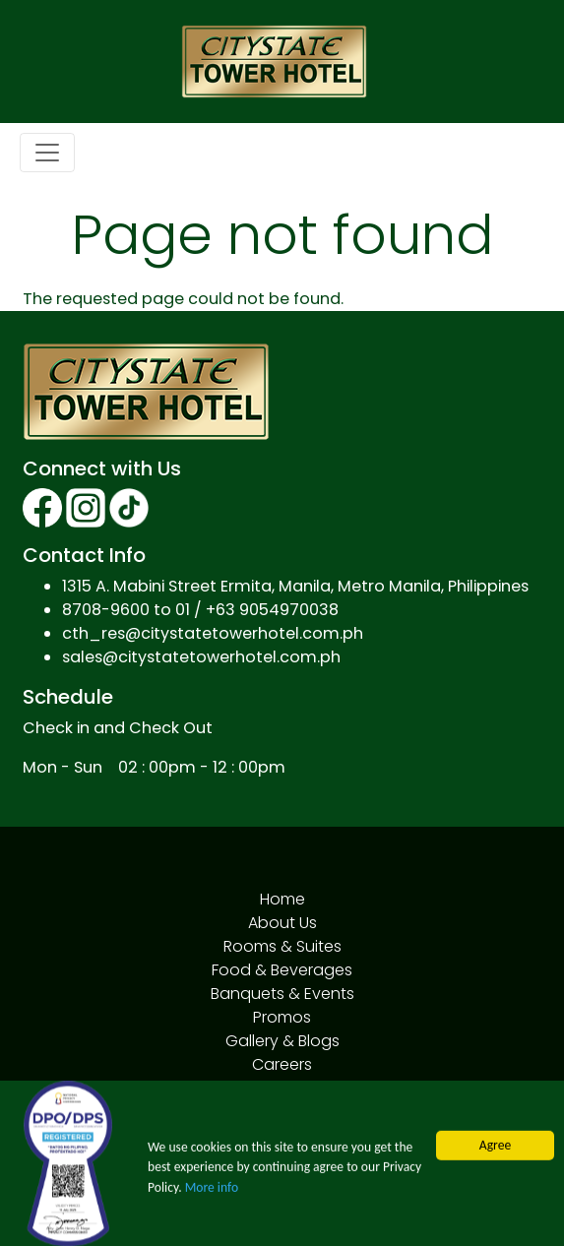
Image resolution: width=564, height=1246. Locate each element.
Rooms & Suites (282, 946)
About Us (282, 922)
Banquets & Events (282, 993)
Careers (282, 1064)
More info (211, 1190)
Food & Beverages (282, 970)
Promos (282, 1017)
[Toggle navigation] (47, 152)
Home (282, 899)
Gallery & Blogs (282, 1040)
